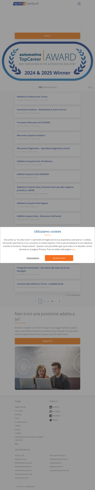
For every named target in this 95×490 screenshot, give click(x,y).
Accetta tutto (59, 258)
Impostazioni (33, 258)
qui (74, 249)
